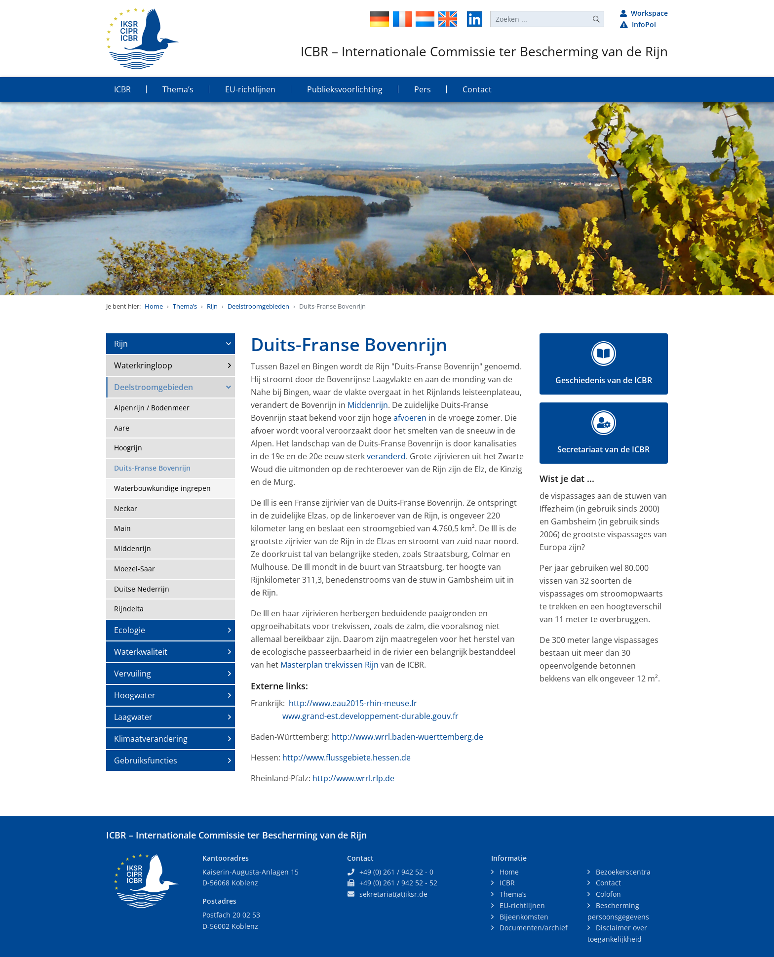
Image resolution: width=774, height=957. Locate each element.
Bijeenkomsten (523, 916)
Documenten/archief (533, 927)
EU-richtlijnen (521, 905)
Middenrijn (132, 548)
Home (154, 306)
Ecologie (129, 630)
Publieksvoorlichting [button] (345, 89)
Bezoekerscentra (622, 872)
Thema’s (185, 306)
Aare (121, 428)
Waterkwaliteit (140, 651)
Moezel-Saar (134, 568)
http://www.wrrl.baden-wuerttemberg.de (407, 736)
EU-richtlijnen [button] (250, 89)
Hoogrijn (128, 447)
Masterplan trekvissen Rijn (329, 664)
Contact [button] (477, 89)
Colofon (607, 894)
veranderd (386, 456)
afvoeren (409, 417)
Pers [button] (422, 89)
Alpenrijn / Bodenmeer (152, 407)
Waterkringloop (143, 365)
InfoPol (638, 24)
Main (122, 528)
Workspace (644, 13)
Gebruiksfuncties (145, 760)
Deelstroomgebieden (258, 306)
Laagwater (133, 717)
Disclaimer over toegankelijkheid (617, 933)
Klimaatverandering (151, 738)
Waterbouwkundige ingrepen (162, 488)
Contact (607, 882)
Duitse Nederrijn (141, 589)
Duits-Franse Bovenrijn (152, 468)
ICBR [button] (122, 89)
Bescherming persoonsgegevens (618, 911)
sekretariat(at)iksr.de (393, 894)
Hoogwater (134, 695)
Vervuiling (132, 673)
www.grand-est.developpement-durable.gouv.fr (370, 716)
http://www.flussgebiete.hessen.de (346, 757)
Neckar (125, 508)
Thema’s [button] (178, 89)
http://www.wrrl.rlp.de (353, 778)
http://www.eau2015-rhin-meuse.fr (353, 703)
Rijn (212, 306)
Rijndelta (129, 608)
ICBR (506, 882)
